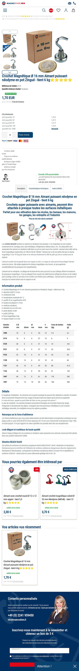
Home (3, 16)
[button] (10, 72)
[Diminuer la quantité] (4, 135)
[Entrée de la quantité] (10, 135)
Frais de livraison (18, 102)
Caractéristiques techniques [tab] (38, 189)
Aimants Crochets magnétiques (43, 16)
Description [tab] (21, 189)
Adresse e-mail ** (16, 649)
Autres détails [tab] (57, 189)
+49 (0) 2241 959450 (46, 182)
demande (54, 129)
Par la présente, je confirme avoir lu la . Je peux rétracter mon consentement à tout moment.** (37, 657)
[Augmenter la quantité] (15, 135)
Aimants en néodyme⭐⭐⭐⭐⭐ (19, 16)
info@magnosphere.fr (17, 619)
